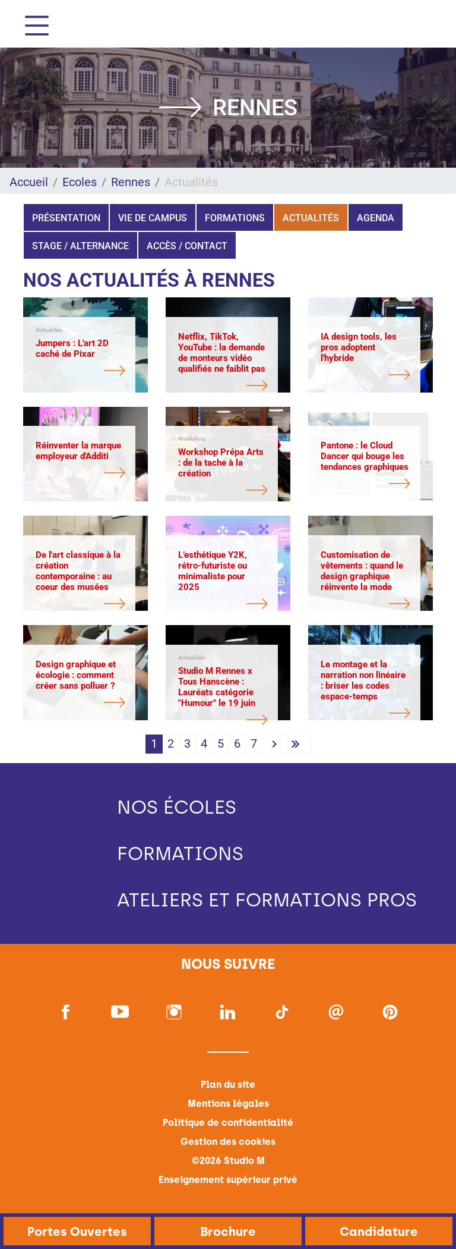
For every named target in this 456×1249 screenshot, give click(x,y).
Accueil (29, 182)
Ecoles (79, 182)
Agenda (375, 218)
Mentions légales (228, 1103)
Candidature (379, 1231)
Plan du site (228, 1084)
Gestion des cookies (228, 1141)
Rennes (130, 182)
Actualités (311, 218)
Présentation (66, 218)
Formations (235, 218)
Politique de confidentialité (228, 1122)
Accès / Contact (187, 246)
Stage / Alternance (80, 246)
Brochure (228, 1231)
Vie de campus (152, 218)
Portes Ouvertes (77, 1231)
